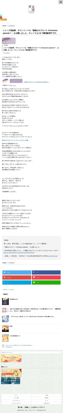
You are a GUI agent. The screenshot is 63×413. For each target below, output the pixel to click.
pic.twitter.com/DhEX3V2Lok (25, 252)
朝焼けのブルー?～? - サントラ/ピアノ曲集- (15, 140)
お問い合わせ (46, 403)
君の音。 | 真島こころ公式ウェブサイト (31, 407)
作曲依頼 (46, 397)
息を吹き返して (9, 346)
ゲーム (46, 400)
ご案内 (46, 395)
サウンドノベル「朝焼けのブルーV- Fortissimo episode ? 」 (19, 345)
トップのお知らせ (10, 289)
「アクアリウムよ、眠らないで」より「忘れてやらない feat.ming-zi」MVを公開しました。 (32, 316)
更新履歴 (5, 289)
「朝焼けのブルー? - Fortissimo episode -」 (36, 82)
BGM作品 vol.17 (14, 299)
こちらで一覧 (16, 126)
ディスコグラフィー (16, 400)
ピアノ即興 (16, 397)
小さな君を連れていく (15, 335)
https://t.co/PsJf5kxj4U (10, 252)
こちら (14, 85)
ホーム (16, 395)
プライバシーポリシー (16, 403)
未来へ (11, 326)
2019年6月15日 (53, 256)
